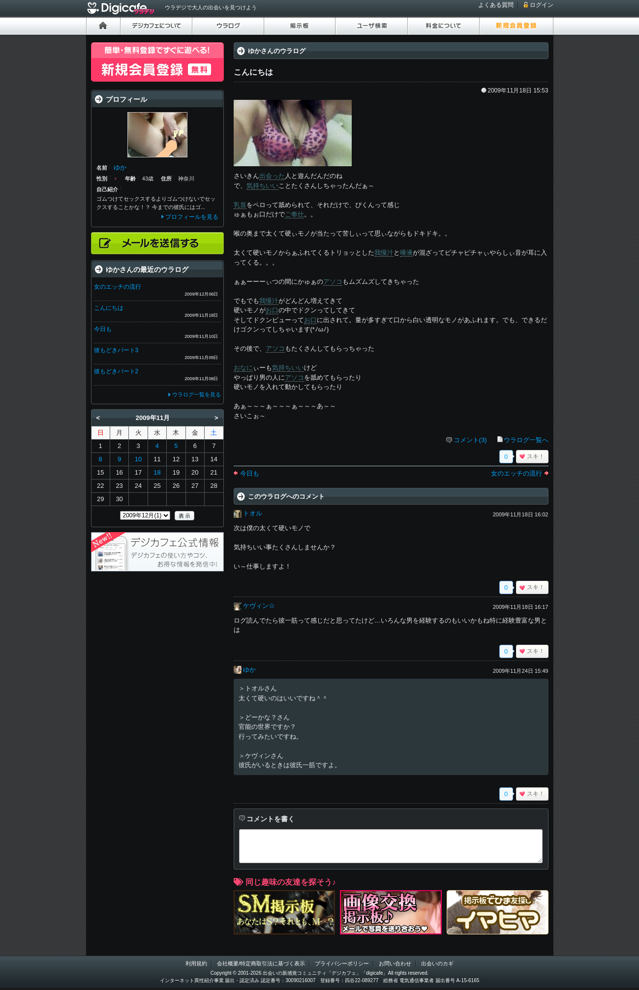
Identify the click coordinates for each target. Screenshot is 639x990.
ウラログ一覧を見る (196, 394)
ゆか (249, 669)
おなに (243, 367)
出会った (272, 176)
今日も (249, 473)
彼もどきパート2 (116, 371)
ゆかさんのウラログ (276, 51)
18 (156, 472)
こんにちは (108, 307)
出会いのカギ (437, 963)
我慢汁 (384, 252)
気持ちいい (262, 185)
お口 (272, 310)
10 (138, 459)
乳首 (240, 205)
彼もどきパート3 (116, 350)
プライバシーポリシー (342, 963)
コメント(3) (470, 440)
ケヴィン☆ (259, 605)
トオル (252, 513)
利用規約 (196, 963)
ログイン (541, 4)
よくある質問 (496, 4)
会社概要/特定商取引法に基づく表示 (261, 963)
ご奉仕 (294, 214)
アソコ (332, 281)
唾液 (406, 252)
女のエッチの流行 (516, 473)
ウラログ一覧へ (526, 440)
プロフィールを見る (191, 216)
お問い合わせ (395, 963)
